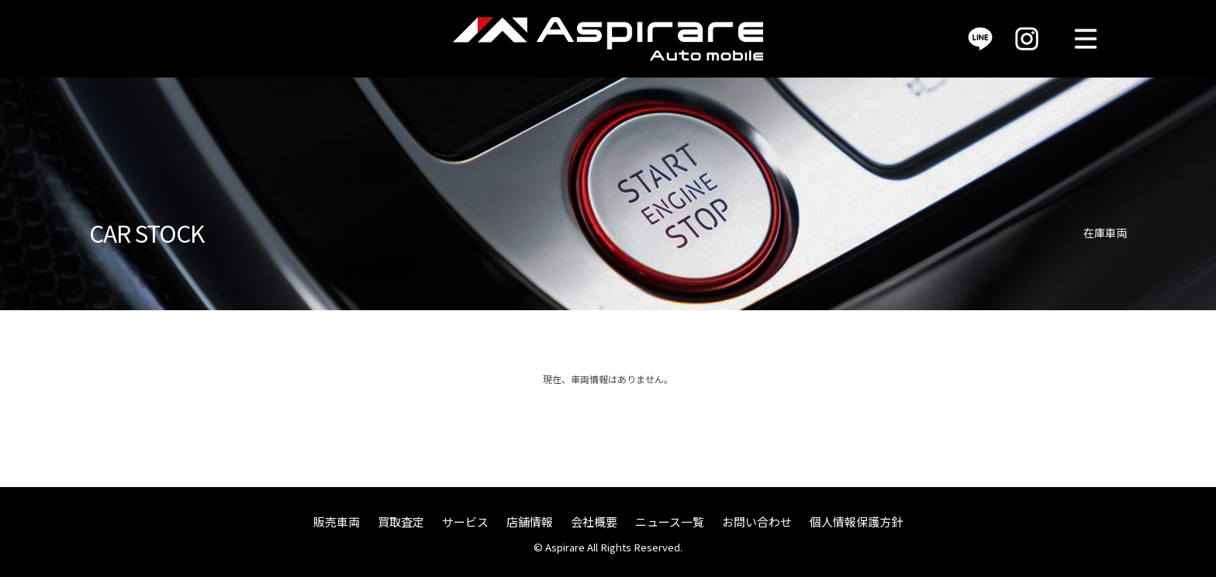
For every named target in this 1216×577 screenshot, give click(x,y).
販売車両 (336, 521)
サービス (465, 521)
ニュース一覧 (669, 521)
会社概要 (594, 521)
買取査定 (401, 521)
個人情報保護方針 (856, 521)
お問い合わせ (757, 521)
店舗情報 (529, 521)
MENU (1086, 39)
